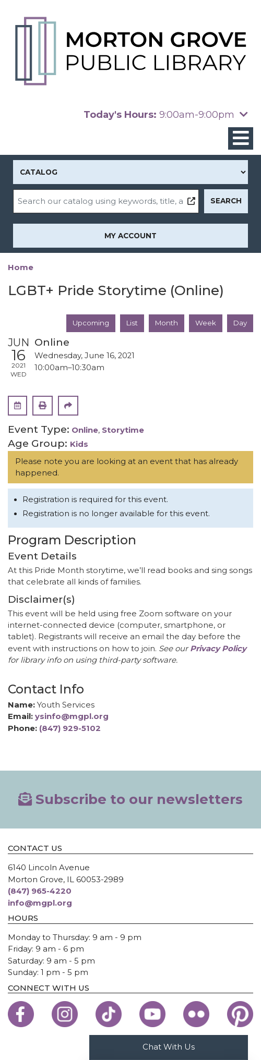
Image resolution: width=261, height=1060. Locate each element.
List (130, 323)
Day (240, 323)
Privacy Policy (218, 649)
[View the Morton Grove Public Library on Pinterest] (240, 1015)
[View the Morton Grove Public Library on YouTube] (152, 1015)
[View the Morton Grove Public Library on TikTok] (109, 1015)
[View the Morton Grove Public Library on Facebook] (21, 1015)
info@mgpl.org (40, 903)
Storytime (123, 431)
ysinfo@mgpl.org (72, 717)
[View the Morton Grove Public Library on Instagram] (65, 1015)
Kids (79, 444)
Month (165, 323)
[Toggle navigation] (240, 138)
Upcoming (88, 323)
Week (205, 323)
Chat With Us (169, 1047)
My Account (130, 236)
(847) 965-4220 (40, 891)
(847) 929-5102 (70, 729)
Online (85, 431)
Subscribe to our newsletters (130, 799)
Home (20, 267)
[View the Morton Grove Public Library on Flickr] (196, 1015)
